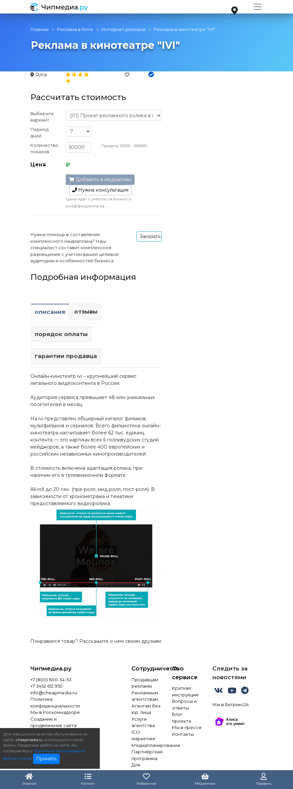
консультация (100, 190)
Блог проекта (181, 718)
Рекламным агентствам (144, 696)
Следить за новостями (229, 673)
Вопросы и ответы (184, 704)
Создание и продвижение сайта (53, 722)
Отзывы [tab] (85, 311)
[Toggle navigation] (257, 6)
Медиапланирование (146, 745)
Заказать (150, 236)
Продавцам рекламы (144, 683)
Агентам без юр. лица (145, 709)
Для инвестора (143, 768)
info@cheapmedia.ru (53, 692)
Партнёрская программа (146, 755)
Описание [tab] (50, 311)
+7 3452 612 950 (46, 686)
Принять (46, 759)
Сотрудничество (146, 668)
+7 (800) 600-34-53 (50, 679)
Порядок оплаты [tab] (61, 334)
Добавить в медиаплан (100, 179)
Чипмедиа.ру (50, 668)
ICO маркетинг (143, 735)
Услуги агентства (143, 722)
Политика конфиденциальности (55, 702)
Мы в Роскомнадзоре (55, 712)
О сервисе (185, 673)
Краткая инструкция (185, 691)
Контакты (183, 734)
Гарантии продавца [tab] (66, 356)
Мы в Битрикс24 (230, 704)
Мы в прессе (187, 727)
